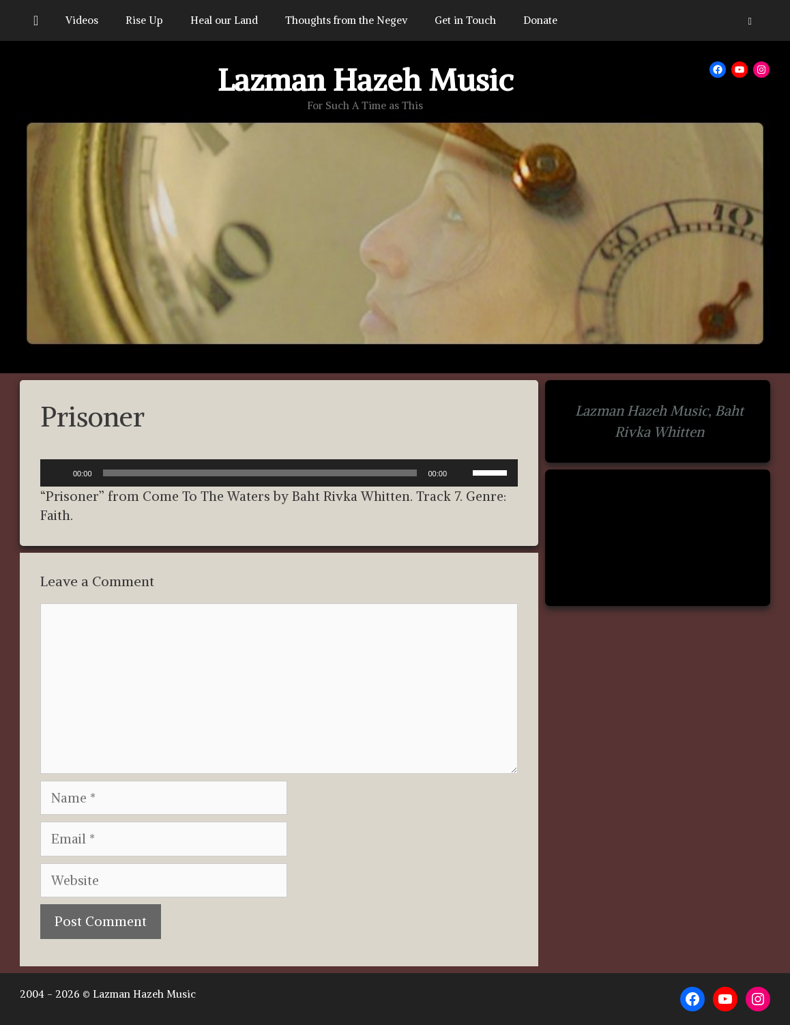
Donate (540, 20)
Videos (81, 20)
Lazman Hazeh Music (365, 80)
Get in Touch (465, 20)
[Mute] (462, 473)
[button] (750, 20)
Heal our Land (224, 20)
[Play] (58, 473)
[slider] (260, 473)
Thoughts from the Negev (346, 20)
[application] (279, 473)
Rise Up (144, 20)
